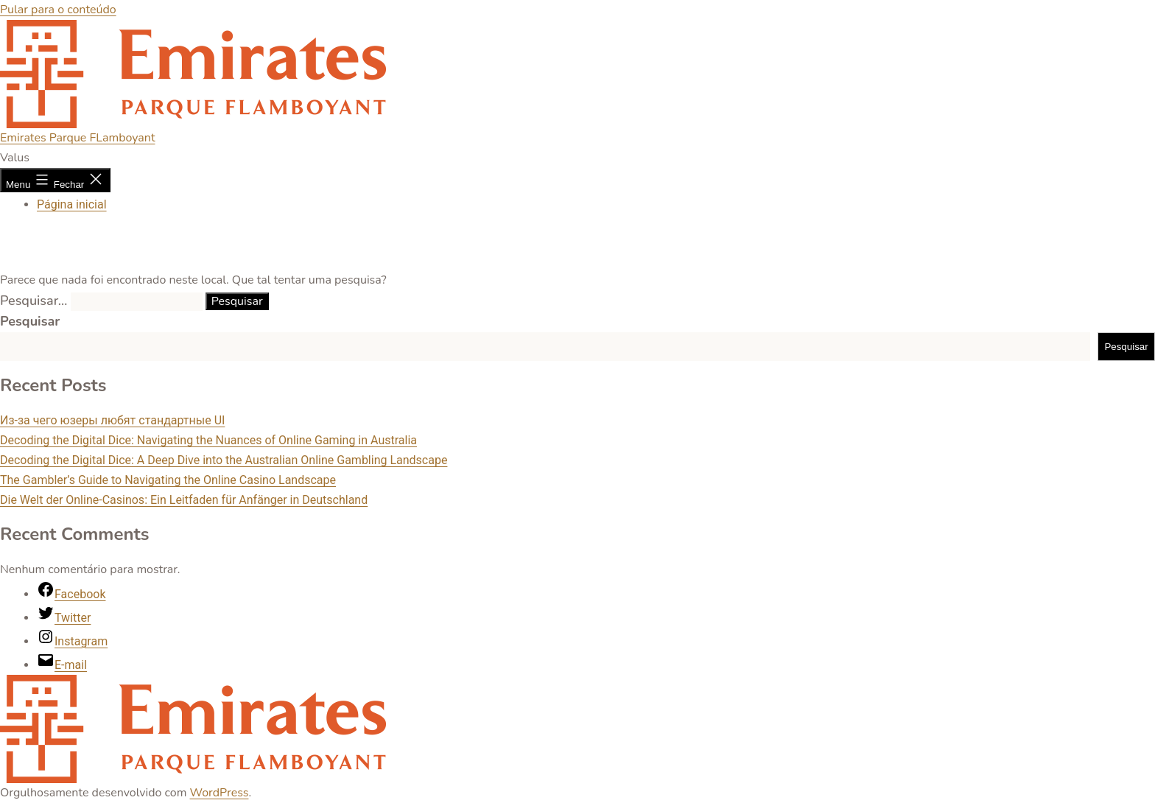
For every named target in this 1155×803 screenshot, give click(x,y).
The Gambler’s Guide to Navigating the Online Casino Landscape (168, 480)
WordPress (219, 793)
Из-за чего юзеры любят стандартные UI (112, 420)
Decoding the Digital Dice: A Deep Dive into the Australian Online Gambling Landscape (223, 460)
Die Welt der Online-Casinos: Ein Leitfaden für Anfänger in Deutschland (184, 500)
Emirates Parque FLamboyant (77, 138)
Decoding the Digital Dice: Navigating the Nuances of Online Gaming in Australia (208, 440)
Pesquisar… (33, 300)
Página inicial (72, 204)
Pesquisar (30, 321)
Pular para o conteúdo (58, 9)
